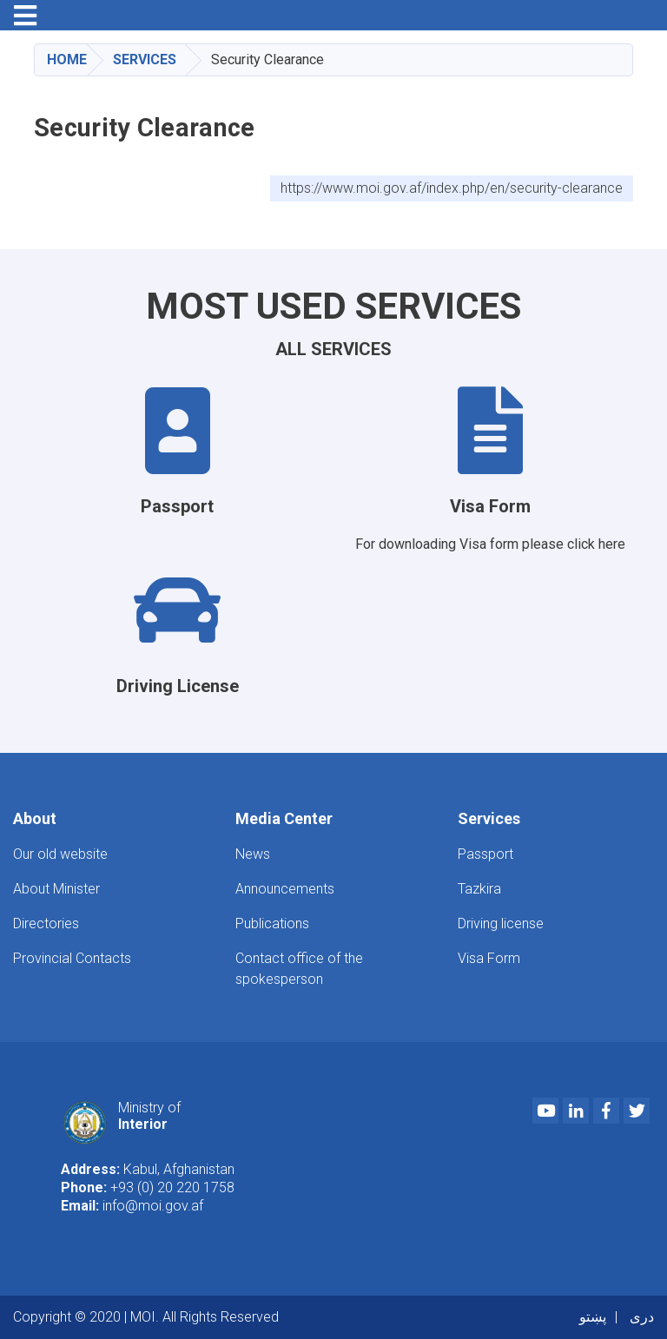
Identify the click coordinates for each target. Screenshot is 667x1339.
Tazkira (479, 889)
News (252, 854)
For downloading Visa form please (461, 544)
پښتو (592, 1317)
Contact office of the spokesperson (299, 968)
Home (67, 59)
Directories (46, 923)
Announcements (284, 889)
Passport (485, 854)
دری (642, 1317)
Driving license (501, 923)
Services (144, 59)
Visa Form (489, 958)
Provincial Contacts (72, 958)
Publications (272, 923)
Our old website (60, 854)
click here (596, 544)
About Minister (56, 889)
